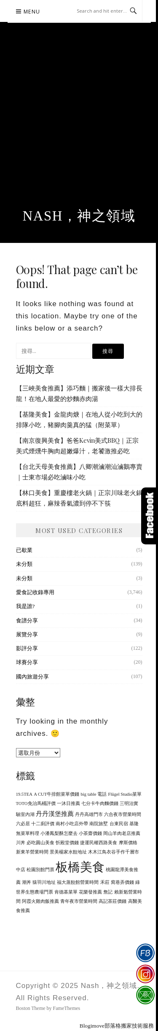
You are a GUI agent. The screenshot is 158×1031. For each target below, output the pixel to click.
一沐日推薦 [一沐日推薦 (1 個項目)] (68, 803)
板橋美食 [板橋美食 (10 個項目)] (80, 867)
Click (149, 515)
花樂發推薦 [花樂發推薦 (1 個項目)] (90, 892)
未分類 (24, 564)
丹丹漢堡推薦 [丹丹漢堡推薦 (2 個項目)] (55, 813)
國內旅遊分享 (32, 676)
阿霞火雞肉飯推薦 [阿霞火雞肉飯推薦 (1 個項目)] (40, 901)
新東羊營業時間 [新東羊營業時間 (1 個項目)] (32, 852)
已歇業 (24, 550)
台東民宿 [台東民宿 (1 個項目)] (119, 823)
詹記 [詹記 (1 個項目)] (107, 892)
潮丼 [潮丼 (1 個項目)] (26, 882)
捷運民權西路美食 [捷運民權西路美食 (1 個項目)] (98, 842)
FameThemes (66, 1008)
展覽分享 (27, 634)
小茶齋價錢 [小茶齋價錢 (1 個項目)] (90, 833)
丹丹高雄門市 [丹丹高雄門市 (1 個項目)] (89, 814)
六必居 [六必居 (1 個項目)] (23, 823)
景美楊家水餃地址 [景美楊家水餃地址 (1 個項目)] (68, 852)
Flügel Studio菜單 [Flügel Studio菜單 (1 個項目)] (125, 794)
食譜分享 (27, 620)
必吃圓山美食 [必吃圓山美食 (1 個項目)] (40, 842)
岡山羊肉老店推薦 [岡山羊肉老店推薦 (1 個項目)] (121, 833)
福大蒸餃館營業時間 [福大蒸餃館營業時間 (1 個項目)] (78, 882)
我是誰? (25, 606)
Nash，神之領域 (79, 215)
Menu (32, 11)
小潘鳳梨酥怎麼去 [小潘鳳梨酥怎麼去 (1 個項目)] (59, 833)
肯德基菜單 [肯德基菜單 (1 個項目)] (66, 892)
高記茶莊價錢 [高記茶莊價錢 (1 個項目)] (112, 901)
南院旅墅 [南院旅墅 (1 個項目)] (98, 823)
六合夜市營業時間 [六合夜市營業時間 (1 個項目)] (122, 814)
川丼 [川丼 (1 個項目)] (20, 842)
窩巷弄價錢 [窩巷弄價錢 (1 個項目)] (122, 882)
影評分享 (27, 648)
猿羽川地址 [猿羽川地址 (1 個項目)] (44, 882)
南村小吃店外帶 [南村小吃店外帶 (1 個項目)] (72, 823)
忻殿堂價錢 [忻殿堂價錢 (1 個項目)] (67, 842)
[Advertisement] (79, 125)
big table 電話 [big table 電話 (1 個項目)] (94, 794)
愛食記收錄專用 (35, 592)
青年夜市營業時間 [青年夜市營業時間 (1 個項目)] (78, 901)
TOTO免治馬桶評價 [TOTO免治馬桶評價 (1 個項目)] (36, 803)
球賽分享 (27, 662)
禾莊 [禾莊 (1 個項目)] (105, 882)
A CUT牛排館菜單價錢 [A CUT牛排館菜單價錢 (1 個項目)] (56, 794)
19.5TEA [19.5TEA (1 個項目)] (24, 794)
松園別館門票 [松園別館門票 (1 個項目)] (40, 869)
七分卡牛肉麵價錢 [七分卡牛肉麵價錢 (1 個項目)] (99, 803)
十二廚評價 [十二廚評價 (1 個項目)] (42, 823)
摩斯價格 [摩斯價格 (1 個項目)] (128, 842)
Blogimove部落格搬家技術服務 (117, 1026)
